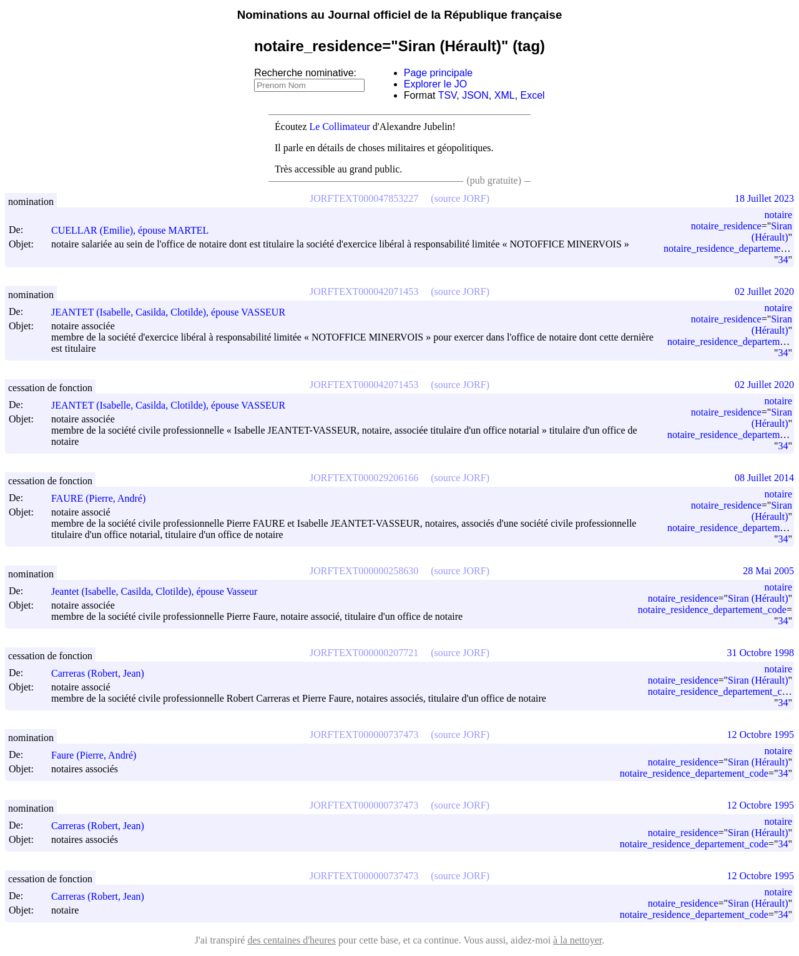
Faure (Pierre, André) (99, 755)
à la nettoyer (577, 940)
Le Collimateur (340, 126)
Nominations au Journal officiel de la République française (399, 14)
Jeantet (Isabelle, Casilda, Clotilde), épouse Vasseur (159, 591)
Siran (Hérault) (772, 231)
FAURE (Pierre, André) (104, 498)
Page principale (438, 72)
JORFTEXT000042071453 (364, 291)
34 (783, 259)
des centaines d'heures (291, 940)
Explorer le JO (435, 84)
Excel (533, 95)
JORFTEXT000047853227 (364, 198)
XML (504, 95)
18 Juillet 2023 (764, 198)
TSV (447, 95)
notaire (778, 214)
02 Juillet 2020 (764, 291)
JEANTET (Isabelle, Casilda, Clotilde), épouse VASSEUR (174, 312)
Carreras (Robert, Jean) (103, 673)
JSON (475, 95)
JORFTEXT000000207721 (364, 652)
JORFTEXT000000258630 (364, 570)
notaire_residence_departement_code (712, 609)
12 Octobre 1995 (760, 734)
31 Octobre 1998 (760, 652)
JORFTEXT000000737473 (364, 734)
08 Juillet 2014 (764, 477)
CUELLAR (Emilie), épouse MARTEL (135, 230)
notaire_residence (726, 226)
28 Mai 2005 (768, 570)
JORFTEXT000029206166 (364, 477)
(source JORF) (460, 198)
